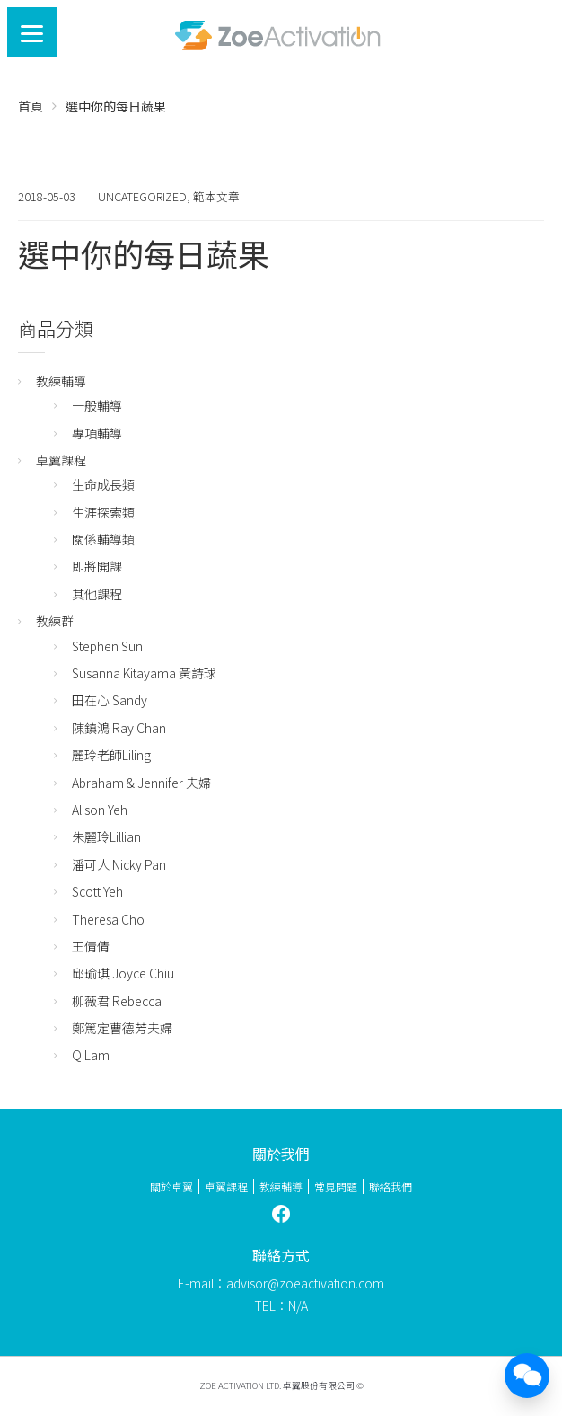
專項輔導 (97, 433)
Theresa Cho (108, 919)
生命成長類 (103, 484)
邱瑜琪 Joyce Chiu (123, 973)
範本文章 (216, 196)
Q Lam (91, 1055)
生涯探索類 (103, 512)
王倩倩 (91, 946)
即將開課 (97, 566)
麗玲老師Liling (111, 755)
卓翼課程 (61, 460)
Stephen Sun (107, 646)
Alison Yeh (99, 810)
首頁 (30, 106)
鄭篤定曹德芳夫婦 (122, 1028)
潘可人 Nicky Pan (119, 864)
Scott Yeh (97, 891)
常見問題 (335, 1186)
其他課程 (97, 594)
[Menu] (32, 32)
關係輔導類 (103, 539)
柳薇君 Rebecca (117, 1001)
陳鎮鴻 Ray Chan (119, 728)
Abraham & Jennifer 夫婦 (141, 783)
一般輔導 (97, 405)
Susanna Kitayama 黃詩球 (144, 673)
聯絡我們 (390, 1186)
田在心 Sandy (109, 700)
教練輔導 (61, 381)
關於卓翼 (171, 1186)
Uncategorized (142, 196)
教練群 (55, 621)
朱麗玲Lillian (106, 836)
